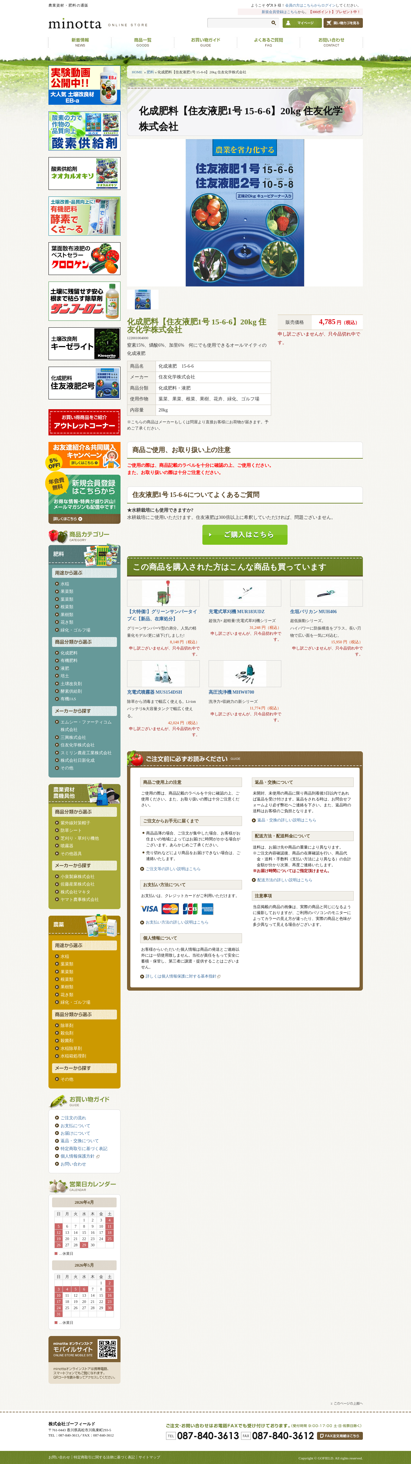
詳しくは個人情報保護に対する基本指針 (181, 976)
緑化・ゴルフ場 (75, 630)
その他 (67, 767)
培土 (65, 675)
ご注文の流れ (73, 1117)
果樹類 (67, 614)
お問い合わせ (73, 1164)
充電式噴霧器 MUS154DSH (154, 692)
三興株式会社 (73, 737)
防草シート (71, 830)
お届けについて (75, 1133)
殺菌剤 (67, 1040)
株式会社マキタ (75, 891)
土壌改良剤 (71, 683)
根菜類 (67, 606)
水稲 (65, 583)
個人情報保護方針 (81, 1156)
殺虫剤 (67, 1033)
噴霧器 (67, 845)
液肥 (65, 668)
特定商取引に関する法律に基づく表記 (104, 1457)
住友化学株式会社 (78, 744)
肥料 (150, 72)
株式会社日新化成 (78, 760)
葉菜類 (67, 599)
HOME (137, 72)
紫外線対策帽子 (75, 822)
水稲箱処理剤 (73, 1055)
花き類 (67, 622)
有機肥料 (69, 660)
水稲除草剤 (71, 1048)
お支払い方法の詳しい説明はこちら (177, 922)
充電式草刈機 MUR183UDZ (237, 611)
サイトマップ (149, 1457)
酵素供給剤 (71, 691)
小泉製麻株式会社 (78, 876)
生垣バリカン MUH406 (313, 611)
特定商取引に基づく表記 (84, 1148)
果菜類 (67, 591)
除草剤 (67, 1025)
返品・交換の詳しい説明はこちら (286, 820)
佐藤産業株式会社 (78, 884)
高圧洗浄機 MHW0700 (231, 692)
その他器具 (71, 853)
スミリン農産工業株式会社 (86, 752)
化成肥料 (69, 652)
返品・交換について (80, 1140)
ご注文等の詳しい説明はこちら (173, 869)
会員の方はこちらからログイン (310, 5)
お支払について (75, 1125)
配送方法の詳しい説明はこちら (284, 880)
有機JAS (68, 698)
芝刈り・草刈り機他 (80, 838)
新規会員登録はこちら (280, 12)
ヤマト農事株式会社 (80, 899)
